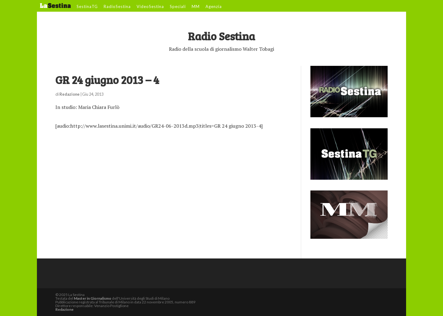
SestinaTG (87, 7)
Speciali (178, 7)
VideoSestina (150, 7)
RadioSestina (117, 7)
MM (196, 7)
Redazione (69, 94)
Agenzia (214, 7)
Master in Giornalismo (92, 298)
